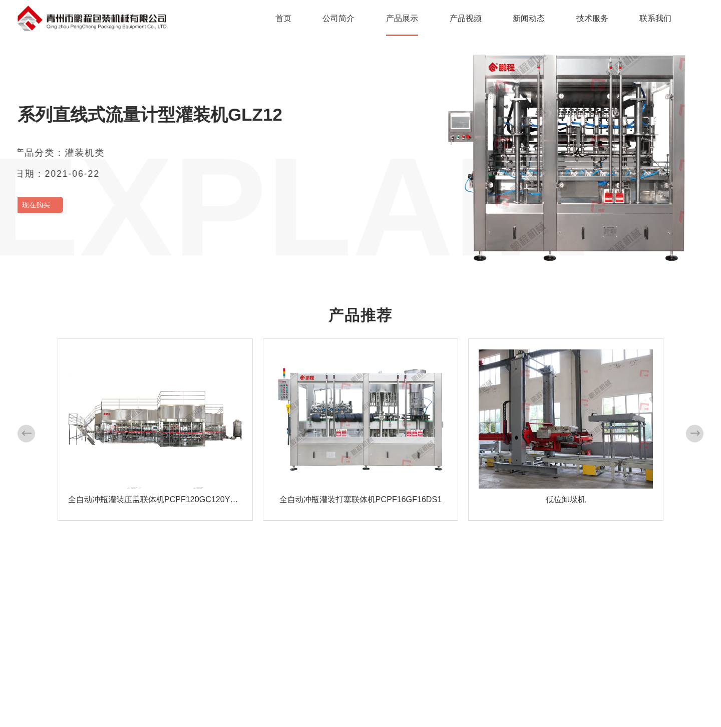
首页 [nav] (283, 18)
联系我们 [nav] (655, 18)
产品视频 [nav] (466, 18)
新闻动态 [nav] (529, 18)
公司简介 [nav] (338, 18)
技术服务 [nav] (592, 18)
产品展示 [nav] (402, 18)
